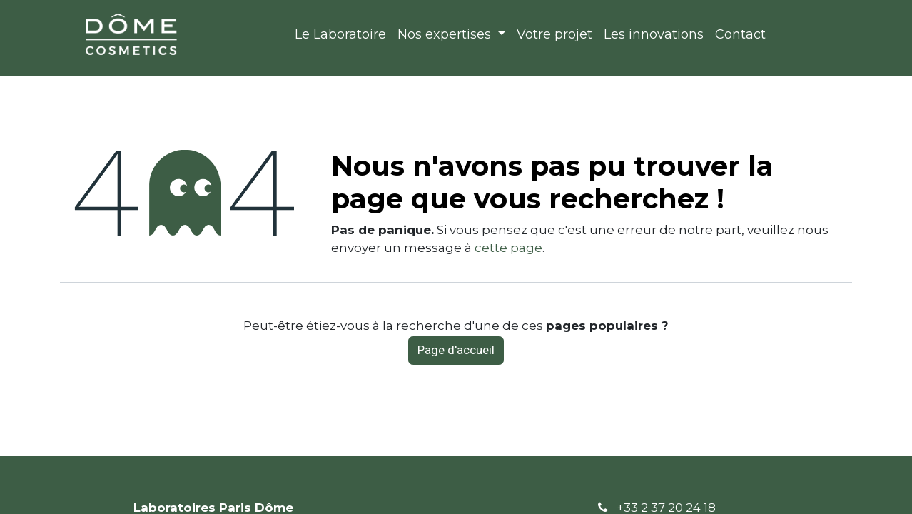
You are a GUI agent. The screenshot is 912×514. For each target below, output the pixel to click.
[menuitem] (340, 34)
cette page (508, 248)
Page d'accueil (456, 350)
